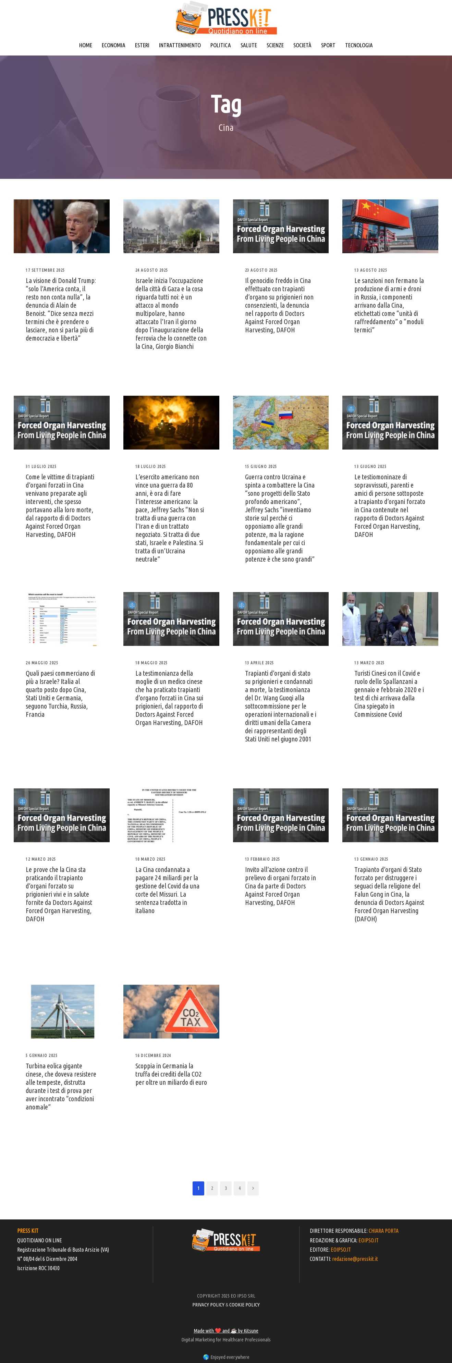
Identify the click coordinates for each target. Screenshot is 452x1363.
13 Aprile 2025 (259, 663)
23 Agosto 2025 (261, 270)
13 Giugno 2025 (370, 466)
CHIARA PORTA (384, 1231)
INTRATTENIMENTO (180, 45)
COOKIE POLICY (244, 1304)
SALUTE (249, 45)
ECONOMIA (113, 45)
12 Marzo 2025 (41, 859)
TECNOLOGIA (359, 45)
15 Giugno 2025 (261, 466)
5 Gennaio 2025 (42, 1055)
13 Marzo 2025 (369, 663)
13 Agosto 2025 (370, 270)
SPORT (328, 45)
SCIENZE (275, 45)
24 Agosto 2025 (151, 270)
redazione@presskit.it (355, 1259)
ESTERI (142, 45)
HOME (85, 45)
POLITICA (220, 45)
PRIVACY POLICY (208, 1304)
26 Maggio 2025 (42, 663)
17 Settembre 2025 (45, 270)
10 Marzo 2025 (150, 859)
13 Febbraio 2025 (262, 859)
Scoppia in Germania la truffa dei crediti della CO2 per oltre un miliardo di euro (171, 1074)
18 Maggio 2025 (151, 663)
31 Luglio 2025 (41, 466)
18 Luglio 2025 (150, 466)
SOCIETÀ (302, 45)
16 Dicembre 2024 (153, 1055)
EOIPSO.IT (368, 1240)
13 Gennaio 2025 (371, 859)
